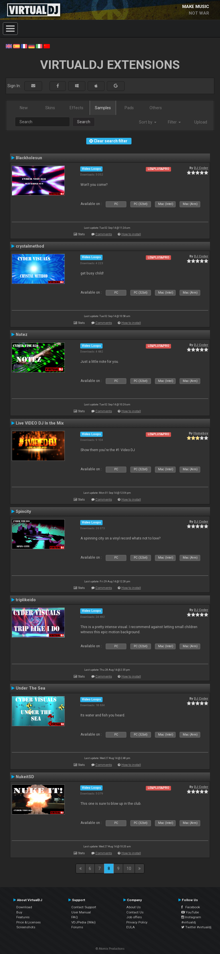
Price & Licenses (28, 922)
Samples (103, 107)
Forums (77, 927)
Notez (22, 334)
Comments (103, 234)
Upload (200, 122)
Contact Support (83, 907)
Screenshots (25, 927)
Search (83, 122)
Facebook (190, 907)
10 (129, 868)
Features (23, 917)
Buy (19, 912)
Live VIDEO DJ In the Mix (40, 423)
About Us (133, 907)
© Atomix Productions (110, 949)
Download (24, 907)
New (24, 107)
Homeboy (200, 433)
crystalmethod (30, 246)
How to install (131, 234)
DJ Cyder (201, 168)
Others (156, 107)
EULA (130, 927)
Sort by (147, 122)
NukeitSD (25, 776)
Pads (129, 107)
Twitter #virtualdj (196, 927)
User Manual (81, 912)
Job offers (134, 917)
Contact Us (135, 912)
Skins (50, 107)
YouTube (190, 912)
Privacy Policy (137, 922)
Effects (76, 107)
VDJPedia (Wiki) (83, 922)
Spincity (23, 511)
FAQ (74, 917)
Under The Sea (30, 688)
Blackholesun (29, 158)
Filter (174, 122)
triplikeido (26, 600)
